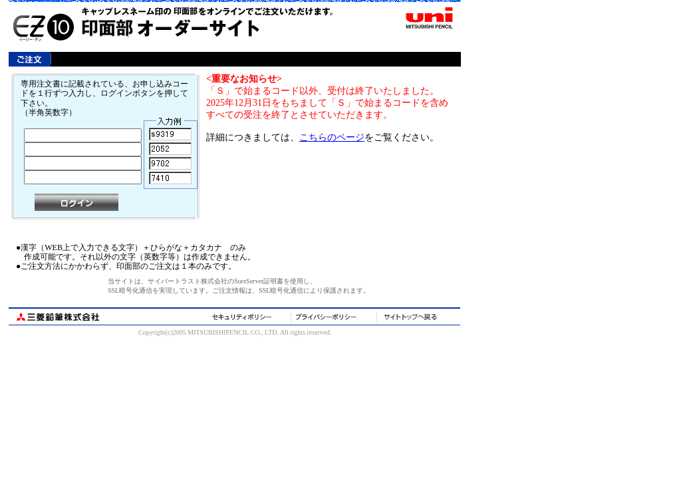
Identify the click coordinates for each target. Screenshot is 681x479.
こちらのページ (331, 137)
